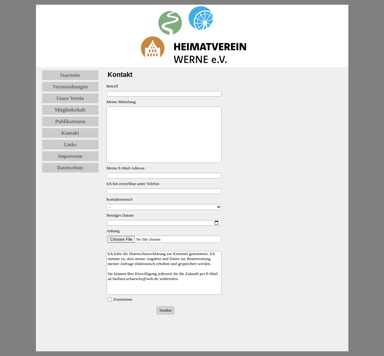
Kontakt (70, 133)
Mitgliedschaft (70, 110)
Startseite (70, 75)
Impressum (70, 156)
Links (70, 144)
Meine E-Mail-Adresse (126, 168)
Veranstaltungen (69, 86)
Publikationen (70, 121)
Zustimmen (122, 299)
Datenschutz (70, 167)
